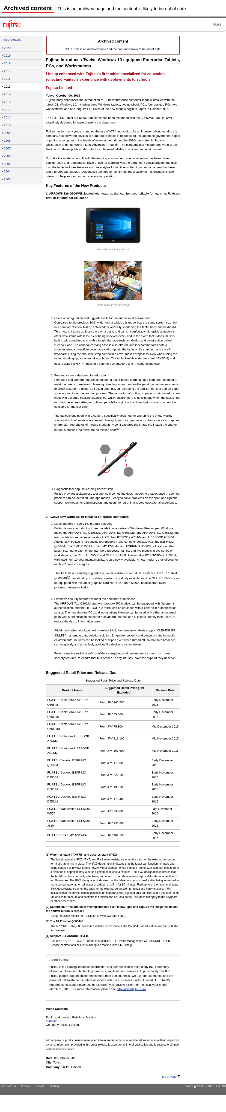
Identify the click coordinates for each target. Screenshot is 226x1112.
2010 (7, 125)
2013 (7, 102)
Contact (39, 1086)
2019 (7, 55)
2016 (7, 78)
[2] (47, 907)
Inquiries (51, 1021)
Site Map (53, 1086)
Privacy (25, 1086)
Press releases (11, 39)
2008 (7, 140)
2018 (7, 63)
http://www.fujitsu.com (131, 989)
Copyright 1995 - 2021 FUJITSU (206, 1086)
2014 (7, 94)
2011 (7, 117)
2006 (7, 156)
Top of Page (171, 1076)
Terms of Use (8, 1086)
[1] (47, 854)
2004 (7, 171)
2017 (7, 71)
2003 (7, 179)
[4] (47, 936)
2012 (7, 110)
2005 (7, 164)
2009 (7, 133)
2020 (7, 48)
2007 (7, 148)
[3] (47, 921)
